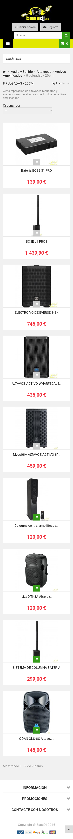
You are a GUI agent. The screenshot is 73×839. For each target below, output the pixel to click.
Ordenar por (11, 105)
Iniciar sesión (25, 27)
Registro (50, 27)
